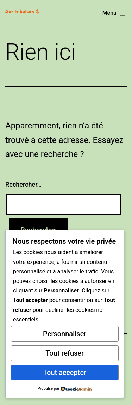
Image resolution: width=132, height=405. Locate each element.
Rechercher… (23, 184)
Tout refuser (64, 353)
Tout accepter (64, 372)
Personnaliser (64, 334)
